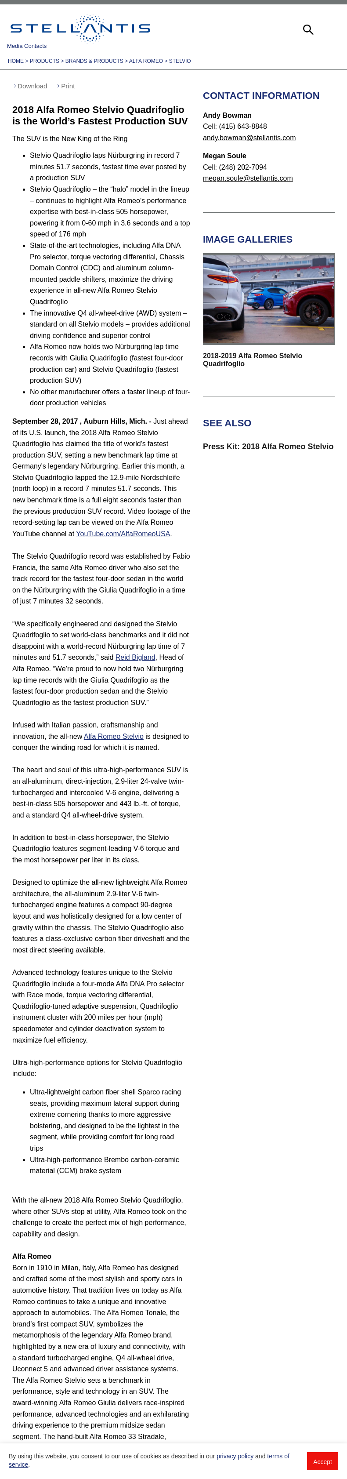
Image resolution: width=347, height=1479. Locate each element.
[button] (307, 28)
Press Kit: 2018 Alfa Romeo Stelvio (268, 446)
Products (44, 61)
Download (32, 86)
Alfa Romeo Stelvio (114, 736)
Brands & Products (94, 61)
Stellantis (80, 28)
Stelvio (180, 61)
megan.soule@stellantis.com (248, 178)
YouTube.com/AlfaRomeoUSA (123, 534)
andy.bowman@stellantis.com (249, 138)
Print (68, 86)
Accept (322, 1461)
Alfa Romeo (146, 61)
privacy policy (235, 1456)
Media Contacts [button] (27, 46)
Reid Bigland (135, 657)
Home (16, 61)
